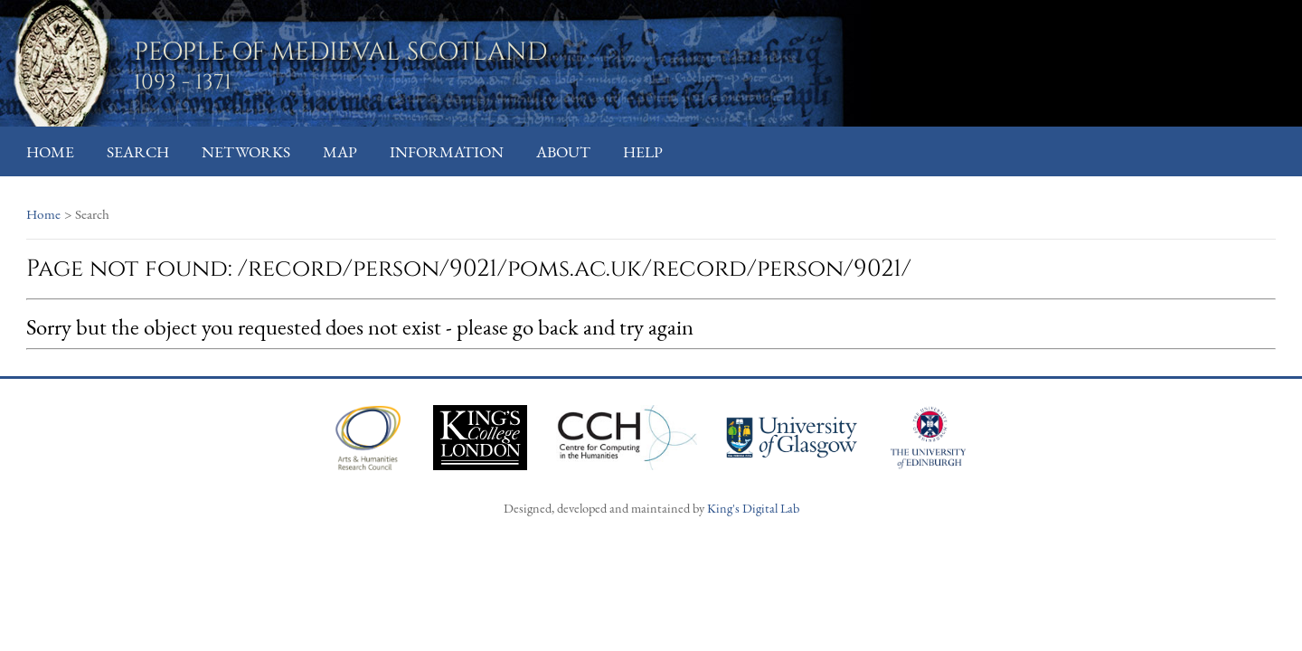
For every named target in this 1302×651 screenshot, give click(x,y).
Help (643, 151)
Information (447, 151)
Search (138, 151)
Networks (246, 151)
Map (340, 151)
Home (50, 151)
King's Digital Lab (753, 507)
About (563, 151)
